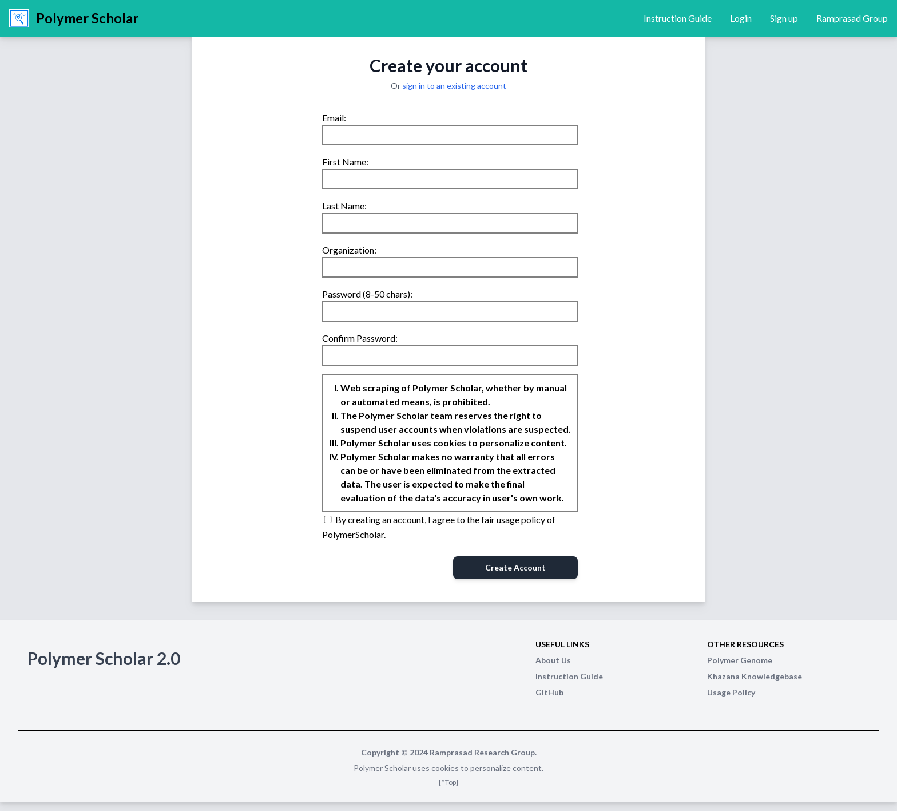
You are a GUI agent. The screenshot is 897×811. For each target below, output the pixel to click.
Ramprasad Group (852, 18)
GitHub (549, 692)
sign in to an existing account (454, 85)
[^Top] (448, 782)
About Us (553, 660)
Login (741, 18)
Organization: (349, 249)
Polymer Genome (739, 660)
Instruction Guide (678, 18)
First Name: (345, 161)
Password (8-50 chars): (367, 293)
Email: (334, 117)
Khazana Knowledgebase (754, 676)
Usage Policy (731, 692)
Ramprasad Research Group (482, 752)
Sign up (784, 18)
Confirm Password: (360, 338)
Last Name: (344, 205)
